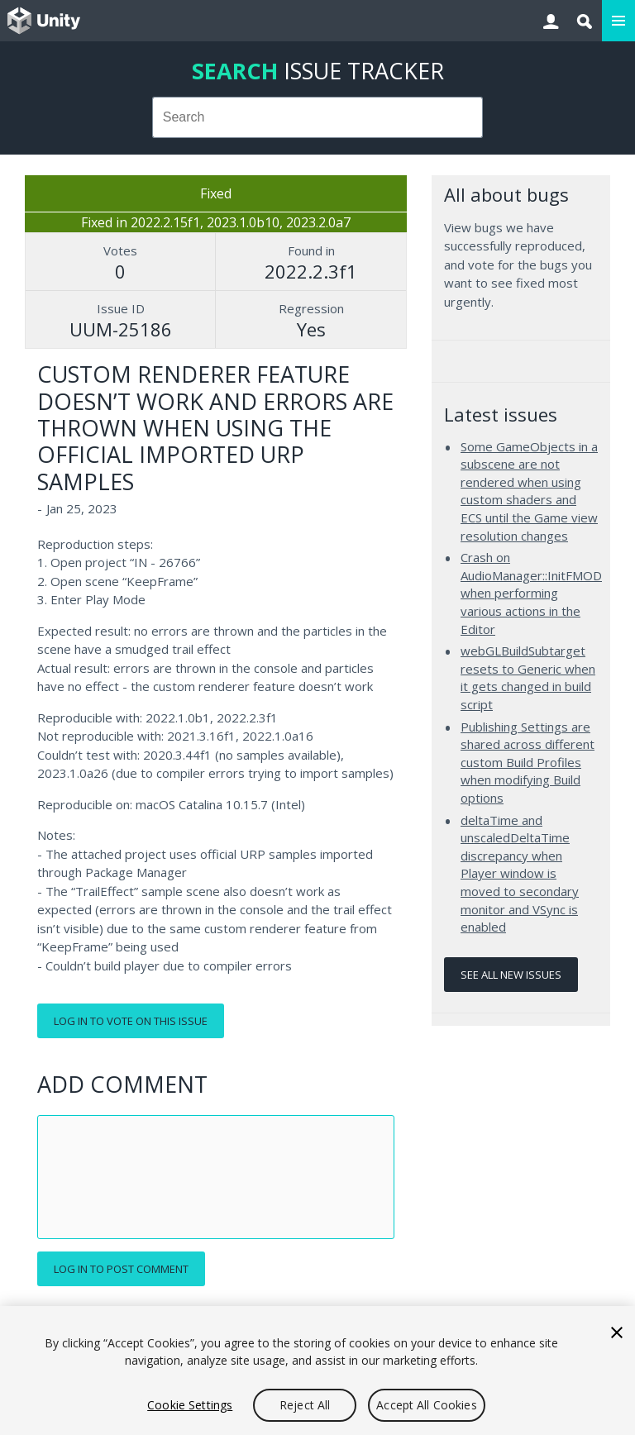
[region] (317, 1370)
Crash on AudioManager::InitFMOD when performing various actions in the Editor (531, 592)
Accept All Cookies (426, 1405)
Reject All (304, 1405)
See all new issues (511, 974)
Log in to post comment (121, 1268)
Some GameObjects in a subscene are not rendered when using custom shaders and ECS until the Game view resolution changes (529, 491)
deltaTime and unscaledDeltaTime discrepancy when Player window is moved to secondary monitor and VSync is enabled (520, 874)
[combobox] (318, 117)
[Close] (617, 1332)
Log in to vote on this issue (131, 1020)
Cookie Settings (189, 1405)
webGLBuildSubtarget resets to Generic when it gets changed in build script (528, 677)
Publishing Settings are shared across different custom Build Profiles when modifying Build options (527, 762)
